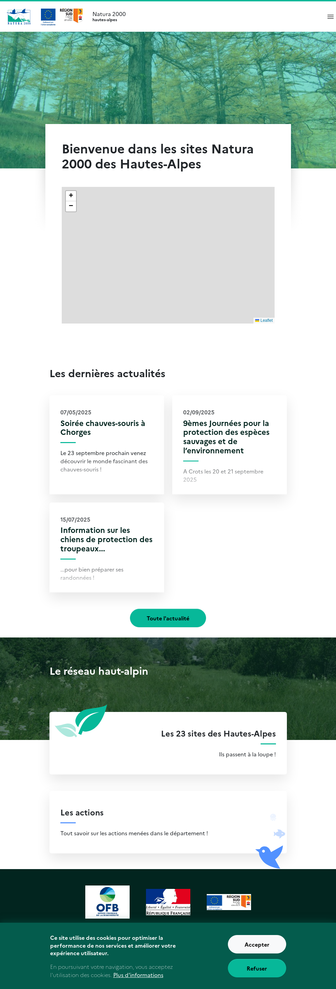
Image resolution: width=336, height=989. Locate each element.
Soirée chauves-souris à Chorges (102, 427)
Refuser (257, 973)
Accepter (257, 949)
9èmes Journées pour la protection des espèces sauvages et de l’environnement (226, 436)
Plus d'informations (138, 980)
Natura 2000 (204, 16)
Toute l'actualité (168, 618)
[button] (71, 196)
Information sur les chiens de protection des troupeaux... (106, 538)
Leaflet (264, 320)
